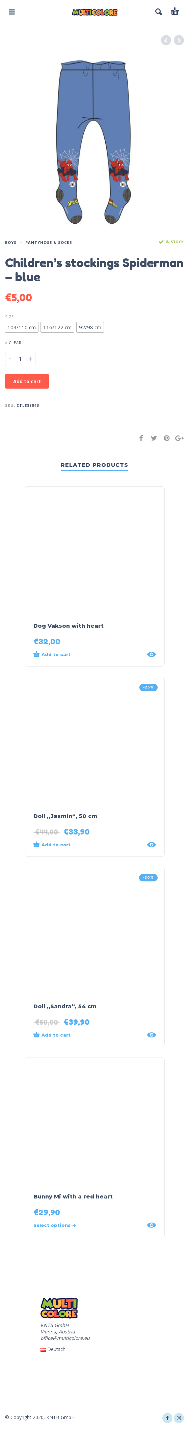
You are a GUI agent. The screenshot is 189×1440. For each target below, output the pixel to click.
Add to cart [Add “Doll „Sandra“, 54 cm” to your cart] (52, 1035)
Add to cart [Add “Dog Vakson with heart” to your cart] (52, 654)
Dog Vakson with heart (68, 626)
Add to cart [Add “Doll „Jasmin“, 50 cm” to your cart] (52, 844)
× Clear (13, 342)
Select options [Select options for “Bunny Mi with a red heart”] (54, 1225)
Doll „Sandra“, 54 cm (65, 1006)
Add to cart (27, 381)
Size (9, 316)
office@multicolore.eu (65, 1338)
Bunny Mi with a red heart (73, 1196)
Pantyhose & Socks (48, 242)
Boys (11, 242)
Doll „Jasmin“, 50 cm (65, 816)
